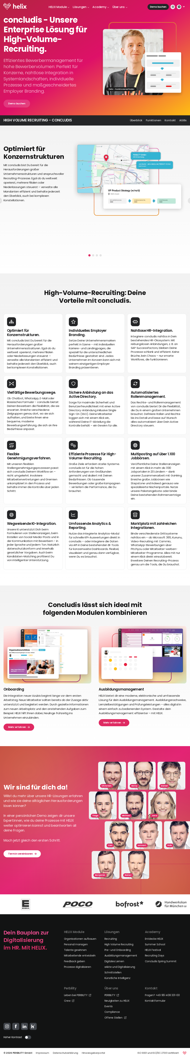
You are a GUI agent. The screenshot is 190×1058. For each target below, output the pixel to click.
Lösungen (81, 7)
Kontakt (170, 120)
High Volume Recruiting (118, 944)
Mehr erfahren (19, 727)
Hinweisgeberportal (93, 1052)
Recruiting (110, 939)
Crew (69, 1001)
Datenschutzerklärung (65, 1052)
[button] (89, 255)
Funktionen (153, 120)
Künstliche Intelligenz (117, 978)
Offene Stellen (115, 1018)
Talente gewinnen (75, 950)
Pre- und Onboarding (117, 950)
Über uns (119, 7)
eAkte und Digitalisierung (119, 967)
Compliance (112, 1012)
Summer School (155, 944)
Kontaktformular (155, 1001)
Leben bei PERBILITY (77, 995)
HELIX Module (59, 7)
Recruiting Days (154, 955)
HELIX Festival (153, 950)
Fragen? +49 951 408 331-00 (162, 995)
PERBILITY (111, 995)
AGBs (183, 120)
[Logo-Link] (16, 7)
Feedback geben (74, 961)
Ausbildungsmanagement (120, 955)
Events (108, 1006)
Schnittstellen (113, 972)
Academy (100, 7)
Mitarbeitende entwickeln (80, 955)
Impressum (42, 1052)
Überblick (136, 120)
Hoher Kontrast (13, 1037)
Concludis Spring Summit (160, 961)
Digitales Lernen (114, 961)
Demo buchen (158, 7)
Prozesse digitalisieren (77, 967)
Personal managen (76, 944)
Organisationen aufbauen (80, 939)
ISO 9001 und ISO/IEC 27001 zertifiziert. (158, 1052)
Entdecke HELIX (154, 939)
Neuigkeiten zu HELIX (117, 1001)
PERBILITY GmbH (22, 1052)
